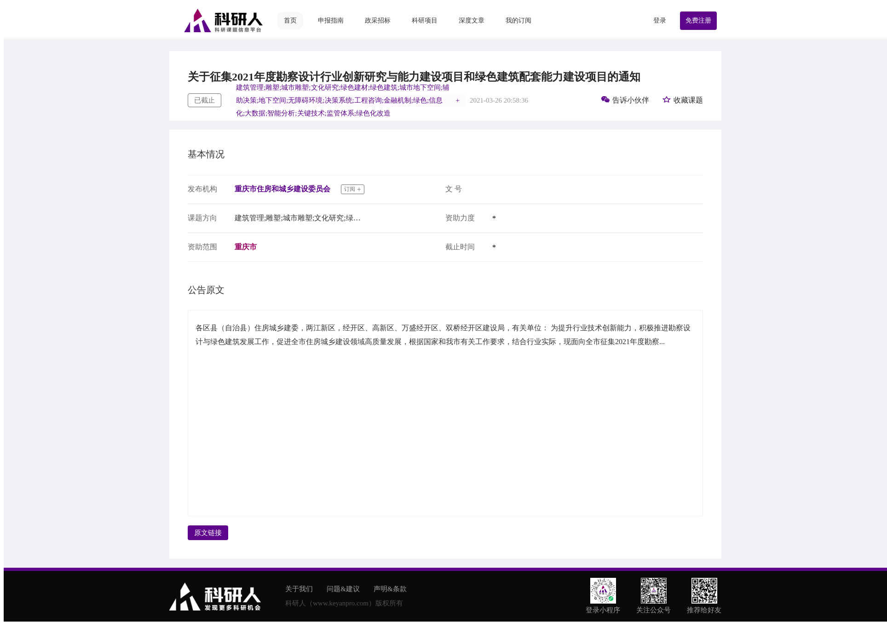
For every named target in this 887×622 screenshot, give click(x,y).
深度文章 (471, 20)
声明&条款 (390, 589)
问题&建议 (343, 589)
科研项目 (425, 20)
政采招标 (378, 20)
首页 (290, 20)
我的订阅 (518, 20)
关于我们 (299, 589)
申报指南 (331, 20)
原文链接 (208, 532)
